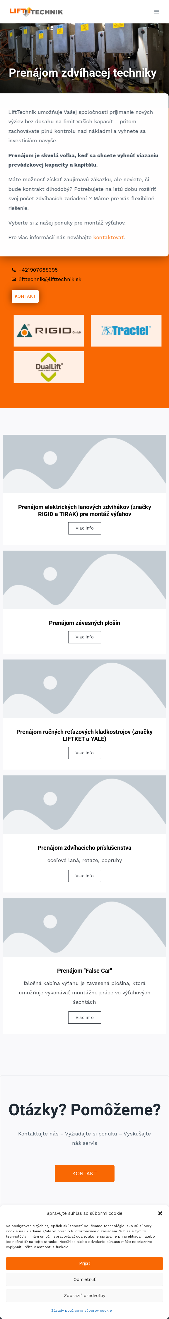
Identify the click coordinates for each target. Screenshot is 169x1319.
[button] (160, 1213)
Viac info (85, 528)
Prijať (84, 1263)
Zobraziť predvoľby (84, 1295)
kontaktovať (97, 237)
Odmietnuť (84, 1279)
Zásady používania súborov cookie (81, 1310)
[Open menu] (156, 11)
